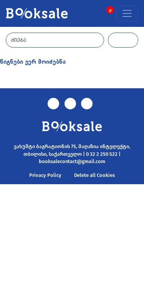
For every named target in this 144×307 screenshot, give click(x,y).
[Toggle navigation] (127, 13)
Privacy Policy (45, 175)
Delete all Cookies (94, 175)
